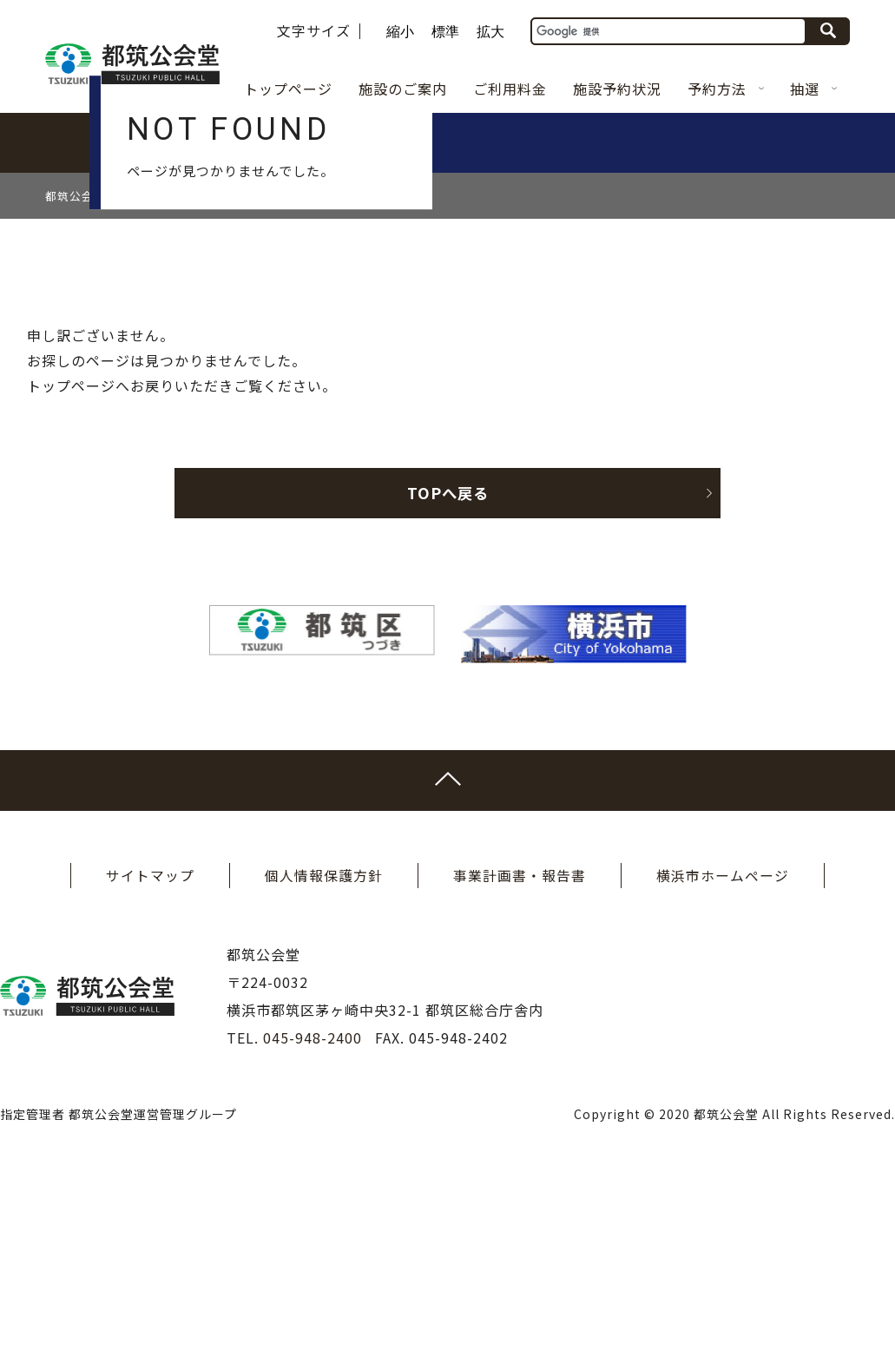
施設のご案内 (403, 89)
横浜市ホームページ (722, 1069)
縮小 (400, 32)
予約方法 (726, 89)
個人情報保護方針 (324, 1069)
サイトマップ (150, 1069)
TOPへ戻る (530, 686)
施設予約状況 (617, 89)
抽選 (813, 89)
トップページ (288, 89)
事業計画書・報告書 (519, 1069)
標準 (445, 32)
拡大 (490, 32)
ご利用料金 (510, 89)
